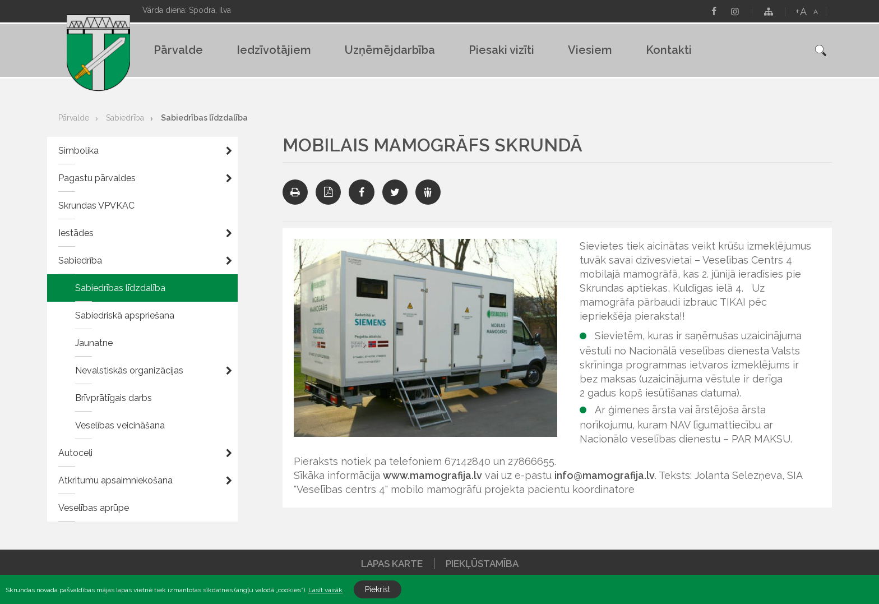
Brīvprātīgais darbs (113, 398)
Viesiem (590, 50)
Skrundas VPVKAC (96, 205)
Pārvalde (178, 50)
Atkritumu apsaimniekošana (115, 480)
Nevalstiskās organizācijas (129, 370)
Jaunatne (94, 343)
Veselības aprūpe (93, 507)
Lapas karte (392, 563)
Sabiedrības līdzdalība (204, 117)
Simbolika (78, 150)
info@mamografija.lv (604, 475)
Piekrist (377, 589)
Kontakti (669, 50)
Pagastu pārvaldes (97, 178)
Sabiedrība (125, 117)
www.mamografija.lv (432, 475)
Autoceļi (75, 453)
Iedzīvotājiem (274, 50)
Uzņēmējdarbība (390, 50)
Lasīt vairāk (325, 590)
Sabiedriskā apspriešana (124, 315)
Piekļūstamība (482, 563)
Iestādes (76, 233)
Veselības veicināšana (120, 425)
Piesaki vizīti (501, 50)
